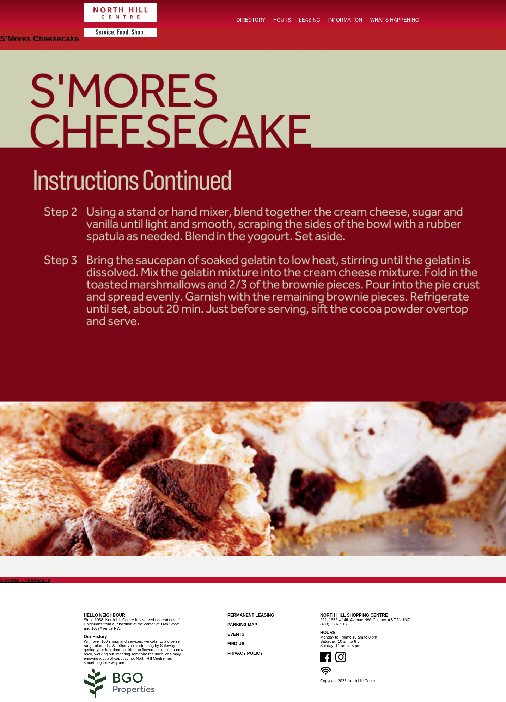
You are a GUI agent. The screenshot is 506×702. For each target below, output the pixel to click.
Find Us (235, 643)
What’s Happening (394, 20)
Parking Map (242, 624)
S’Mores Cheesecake (25, 580)
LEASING (310, 20)
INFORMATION (345, 20)
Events (235, 634)
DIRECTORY (251, 20)
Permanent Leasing (250, 615)
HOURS (282, 20)
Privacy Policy (245, 653)
